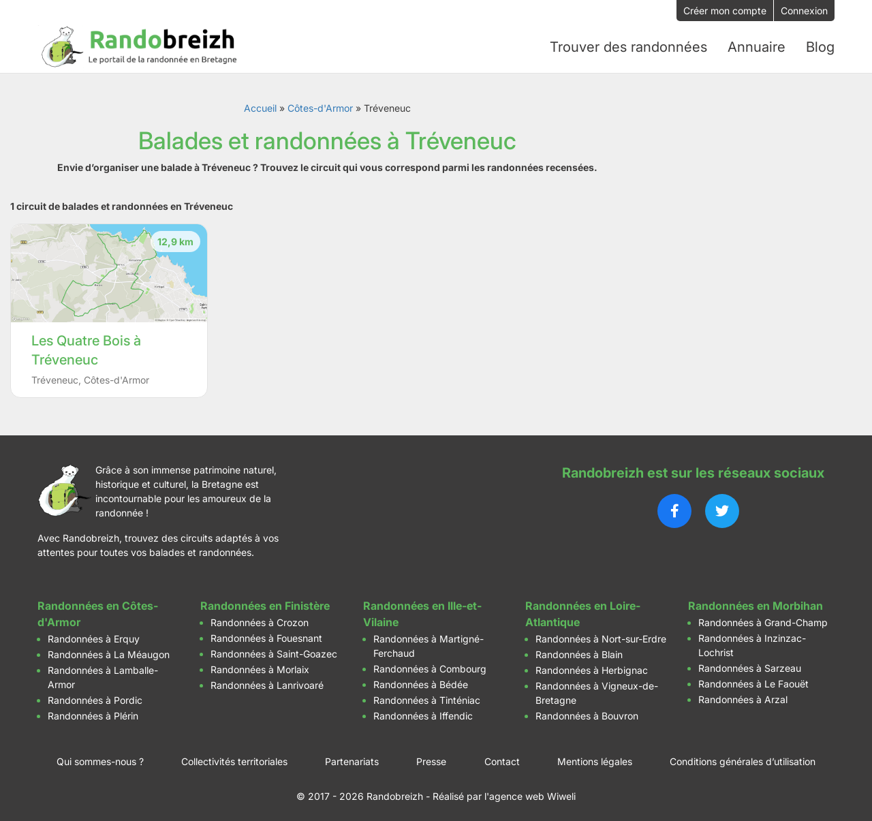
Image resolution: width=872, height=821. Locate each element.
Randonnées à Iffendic (423, 713)
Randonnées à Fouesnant (266, 635)
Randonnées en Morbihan (755, 603)
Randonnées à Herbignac (591, 667)
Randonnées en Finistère (265, 603)
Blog (820, 45)
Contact (502, 758)
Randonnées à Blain (579, 651)
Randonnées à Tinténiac (426, 697)
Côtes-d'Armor (320, 105)
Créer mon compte (724, 10)
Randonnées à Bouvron (586, 713)
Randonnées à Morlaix (260, 666)
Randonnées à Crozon (260, 619)
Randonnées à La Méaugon (109, 651)
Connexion (804, 10)
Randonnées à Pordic (95, 697)
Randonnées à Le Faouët (753, 681)
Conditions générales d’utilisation (742, 758)
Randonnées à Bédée (420, 681)
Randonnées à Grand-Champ (763, 619)
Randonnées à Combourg (429, 666)
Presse (431, 758)
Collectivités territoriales (234, 758)
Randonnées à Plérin (93, 713)
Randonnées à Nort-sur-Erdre (600, 636)
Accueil (260, 105)
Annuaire (756, 45)
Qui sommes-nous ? (100, 758)
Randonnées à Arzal (743, 696)
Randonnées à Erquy (94, 636)
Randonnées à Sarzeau (749, 665)
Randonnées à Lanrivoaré (267, 682)
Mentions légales (594, 758)
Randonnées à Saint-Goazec (274, 651)
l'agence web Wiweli (530, 793)
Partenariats (352, 758)
